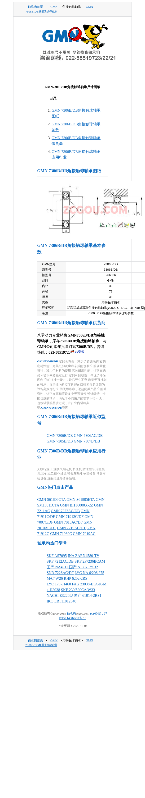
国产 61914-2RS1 (87, 595)
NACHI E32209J (60, 595)
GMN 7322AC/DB (65, 511)
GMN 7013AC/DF (68, 522)
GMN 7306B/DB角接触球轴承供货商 (71, 322)
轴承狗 (71, 613)
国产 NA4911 (58, 567)
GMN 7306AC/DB (88, 435)
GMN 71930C (61, 534)
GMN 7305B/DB (60, 441)
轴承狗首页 (35, 7)
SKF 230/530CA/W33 (78, 590)
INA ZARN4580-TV (83, 556)
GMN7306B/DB (47, 361)
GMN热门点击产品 (55, 487)
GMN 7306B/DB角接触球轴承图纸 (69, 171)
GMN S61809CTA (51, 499)
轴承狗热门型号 (52, 543)
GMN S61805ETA (80, 499)
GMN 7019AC (84, 534)
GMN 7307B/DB (87, 441)
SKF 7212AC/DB (60, 561)
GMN (53, 7)
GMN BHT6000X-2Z (76, 505)
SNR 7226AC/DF (60, 573)
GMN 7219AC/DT (71, 528)
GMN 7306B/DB (60, 435)
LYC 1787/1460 (59, 584)
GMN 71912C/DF (69, 517)
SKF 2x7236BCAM (90, 561)
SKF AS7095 (57, 556)
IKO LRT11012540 (61, 601)
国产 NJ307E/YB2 (83, 567)
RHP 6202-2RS (75, 578)
